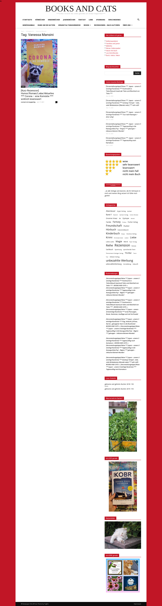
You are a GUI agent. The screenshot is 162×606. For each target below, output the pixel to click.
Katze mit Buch (111, 51)
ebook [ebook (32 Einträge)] (133, 218)
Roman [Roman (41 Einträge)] (134, 246)
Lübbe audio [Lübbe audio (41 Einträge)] (110, 242)
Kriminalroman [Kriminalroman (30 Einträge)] (118, 238)
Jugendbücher (69, 20)
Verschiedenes (114, 20)
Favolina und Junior (113, 43)
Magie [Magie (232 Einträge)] (119, 241)
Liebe (91, 20)
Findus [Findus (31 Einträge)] (124, 222)
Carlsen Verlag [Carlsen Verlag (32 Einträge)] (123, 215)
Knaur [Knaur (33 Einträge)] (123, 234)
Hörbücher (40, 20)
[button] (138, 20)
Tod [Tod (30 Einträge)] (107, 257)
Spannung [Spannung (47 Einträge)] (118, 249)
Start (22, 31)
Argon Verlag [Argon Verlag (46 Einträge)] (121, 211)
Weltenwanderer (112, 41)
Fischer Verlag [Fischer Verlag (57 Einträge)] (133, 222)
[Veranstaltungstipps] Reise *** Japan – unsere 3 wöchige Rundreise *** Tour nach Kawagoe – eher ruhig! (123, 114)
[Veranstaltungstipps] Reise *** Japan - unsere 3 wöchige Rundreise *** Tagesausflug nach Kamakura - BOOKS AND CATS (122, 340)
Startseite (27, 20)
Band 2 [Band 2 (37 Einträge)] (115, 215)
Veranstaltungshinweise (69, 25)
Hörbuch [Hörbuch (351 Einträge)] (111, 229)
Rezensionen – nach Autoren (107, 25)
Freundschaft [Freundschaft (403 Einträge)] (114, 225)
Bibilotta (109, 46)
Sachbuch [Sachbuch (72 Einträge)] (109, 249)
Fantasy (82, 20)
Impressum (137, 604)
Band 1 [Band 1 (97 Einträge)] (109, 215)
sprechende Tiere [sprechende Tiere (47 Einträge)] (129, 249)
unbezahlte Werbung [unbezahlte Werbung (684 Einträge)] (119, 260)
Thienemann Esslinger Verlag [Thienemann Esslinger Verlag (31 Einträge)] (114, 253)
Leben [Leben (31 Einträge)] (126, 238)
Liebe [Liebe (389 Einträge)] (133, 237)
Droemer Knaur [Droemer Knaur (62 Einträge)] (111, 218)
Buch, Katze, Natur (113, 55)
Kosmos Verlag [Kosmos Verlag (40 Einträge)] (131, 234)
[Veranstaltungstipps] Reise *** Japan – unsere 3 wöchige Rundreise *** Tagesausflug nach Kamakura (123, 140)
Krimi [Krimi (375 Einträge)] (109, 237)
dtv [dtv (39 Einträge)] (120, 218)
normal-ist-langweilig (28, 102)
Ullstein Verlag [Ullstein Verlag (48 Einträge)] (114, 257)
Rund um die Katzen (46, 25)
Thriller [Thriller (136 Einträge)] (128, 253)
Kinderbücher (54, 20)
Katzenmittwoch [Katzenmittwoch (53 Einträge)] (123, 230)
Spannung (100, 20)
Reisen (87, 25)
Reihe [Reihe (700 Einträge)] (109, 245)
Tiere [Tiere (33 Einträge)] (134, 253)
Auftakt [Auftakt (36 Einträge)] (129, 211)
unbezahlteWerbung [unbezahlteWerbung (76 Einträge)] (114, 264)
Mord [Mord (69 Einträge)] (126, 241)
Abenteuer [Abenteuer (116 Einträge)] (110, 211)
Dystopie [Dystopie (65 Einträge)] (126, 218)
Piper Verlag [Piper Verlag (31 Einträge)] (133, 242)
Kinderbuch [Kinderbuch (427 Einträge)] (113, 233)
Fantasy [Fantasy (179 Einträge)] (117, 222)
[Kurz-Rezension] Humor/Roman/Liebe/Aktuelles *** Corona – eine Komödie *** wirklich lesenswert (37, 94)
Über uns (127, 25)
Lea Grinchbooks (112, 53)
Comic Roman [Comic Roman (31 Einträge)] (134, 215)
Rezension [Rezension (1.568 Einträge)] (122, 245)
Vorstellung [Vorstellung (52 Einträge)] (127, 264)
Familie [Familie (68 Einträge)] (108, 222)
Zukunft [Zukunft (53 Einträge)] (135, 264)
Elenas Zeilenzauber (113, 48)
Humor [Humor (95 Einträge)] (126, 226)
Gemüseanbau (28, 25)
